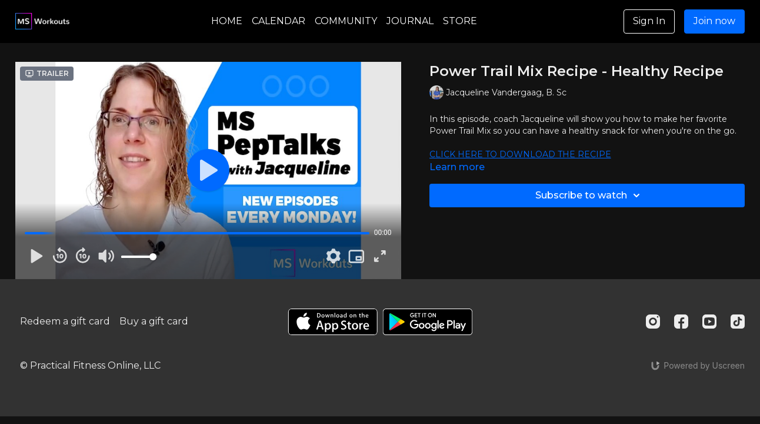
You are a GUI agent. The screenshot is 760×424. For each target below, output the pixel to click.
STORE (460, 20)
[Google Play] (427, 322)
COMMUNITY (346, 20)
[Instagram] (653, 321)
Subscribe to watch (589, 195)
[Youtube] (709, 321)
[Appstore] (333, 322)
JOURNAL (410, 20)
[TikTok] (738, 321)
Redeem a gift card (65, 321)
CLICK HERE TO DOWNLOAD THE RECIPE (520, 154)
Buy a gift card (153, 321)
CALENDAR (278, 20)
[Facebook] (681, 321)
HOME (226, 20)
